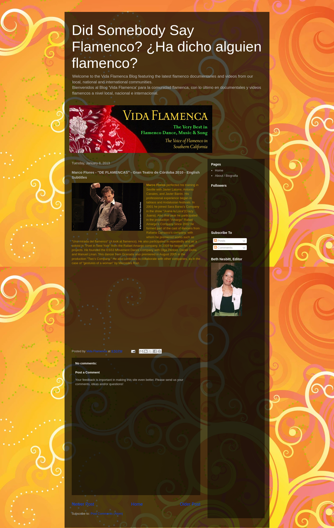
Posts (219, 240)
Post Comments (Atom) (107, 513)
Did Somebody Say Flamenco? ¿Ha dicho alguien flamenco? (167, 46)
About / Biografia (226, 175)
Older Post (190, 504)
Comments (223, 247)
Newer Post (83, 504)
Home (137, 504)
